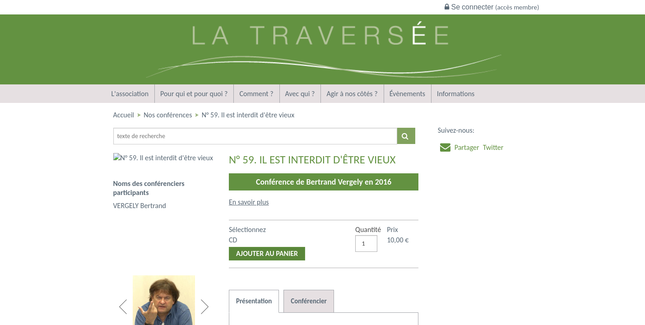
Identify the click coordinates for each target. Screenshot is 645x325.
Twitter (493, 147)
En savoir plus (249, 202)
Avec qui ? (300, 93)
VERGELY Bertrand (140, 188)
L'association (130, 93)
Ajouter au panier (267, 253)
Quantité (368, 229)
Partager (467, 147)
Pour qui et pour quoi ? (193, 93)
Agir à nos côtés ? (351, 93)
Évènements (407, 93)
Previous (123, 306)
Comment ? (256, 93)
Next (205, 306)
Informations (455, 93)
